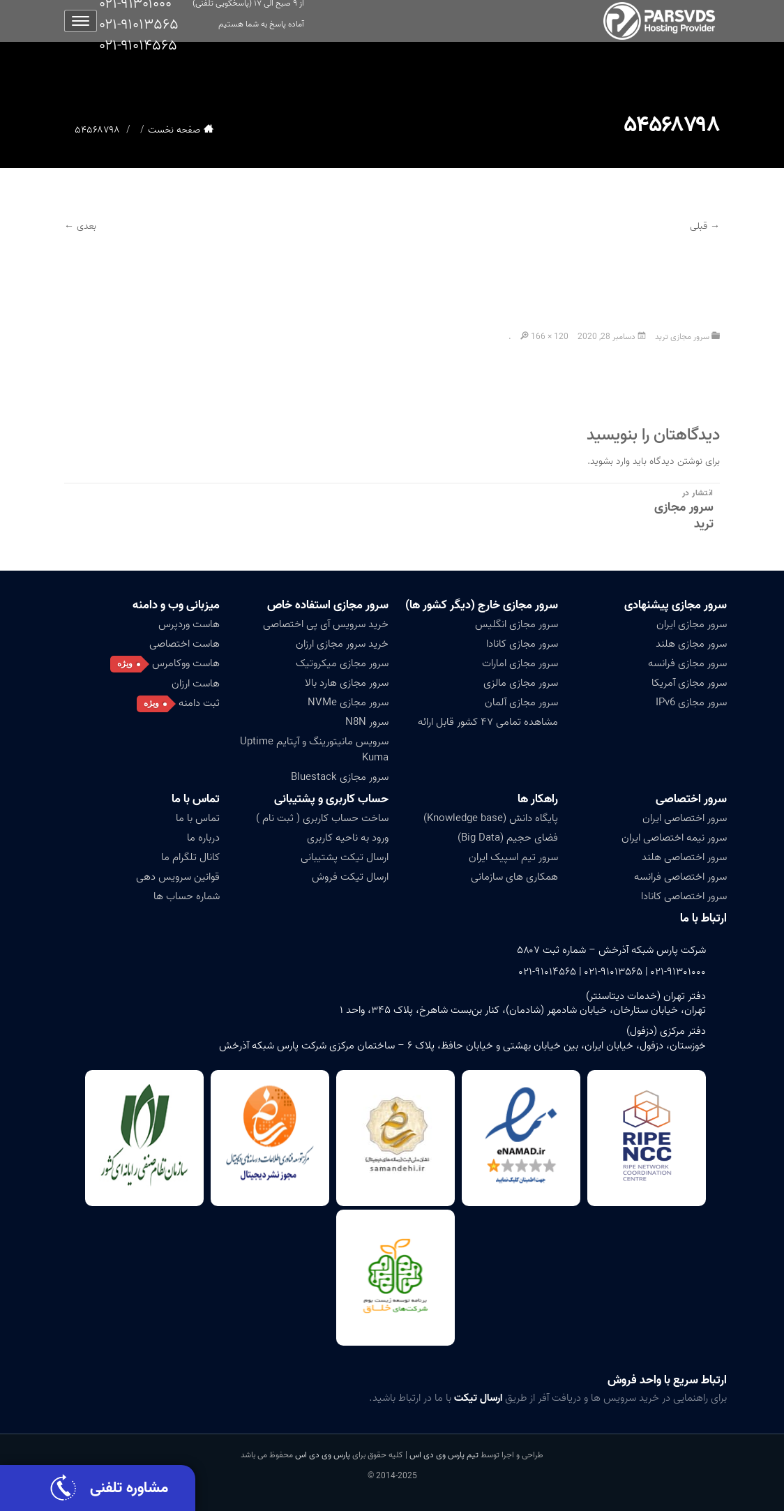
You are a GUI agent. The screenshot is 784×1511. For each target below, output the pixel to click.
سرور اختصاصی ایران (684, 818)
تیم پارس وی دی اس (442, 1454)
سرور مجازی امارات (520, 663)
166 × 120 (549, 336)
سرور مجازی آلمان (521, 702)
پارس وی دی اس (322, 1454)
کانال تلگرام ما (190, 857)
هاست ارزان (196, 683)
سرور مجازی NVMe (348, 702)
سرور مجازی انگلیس (516, 624)
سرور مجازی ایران (691, 624)
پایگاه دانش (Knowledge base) (490, 818)
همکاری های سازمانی (514, 877)
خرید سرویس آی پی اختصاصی (326, 624)
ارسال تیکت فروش (350, 877)
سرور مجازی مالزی (520, 683)
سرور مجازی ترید (682, 336)
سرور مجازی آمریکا (689, 683)
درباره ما (203, 837)
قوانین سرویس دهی (178, 877)
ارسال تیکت (478, 1398)
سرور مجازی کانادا (522, 644)
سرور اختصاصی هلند (684, 857)
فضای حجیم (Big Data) (508, 837)
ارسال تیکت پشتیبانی (345, 857)
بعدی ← (80, 226)
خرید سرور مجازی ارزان (342, 644)
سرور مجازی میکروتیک (342, 663)
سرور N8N (367, 722)
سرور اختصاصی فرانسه (680, 877)
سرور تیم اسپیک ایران (513, 857)
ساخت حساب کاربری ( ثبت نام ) (322, 818)
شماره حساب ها (186, 896)
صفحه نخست (174, 130)
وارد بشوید (610, 461)
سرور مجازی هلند (691, 644)
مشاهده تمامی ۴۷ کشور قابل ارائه (488, 722)
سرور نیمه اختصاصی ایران (674, 837)
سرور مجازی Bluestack (340, 777)
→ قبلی (705, 226)
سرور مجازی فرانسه (687, 663)
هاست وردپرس (189, 624)
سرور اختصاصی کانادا (684, 896)
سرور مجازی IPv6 (691, 702)
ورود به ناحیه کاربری (348, 837)
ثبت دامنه (199, 703)
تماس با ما (196, 799)
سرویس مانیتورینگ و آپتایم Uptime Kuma (314, 749)
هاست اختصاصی (184, 644)
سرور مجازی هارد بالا (347, 683)
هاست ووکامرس (186, 663)
